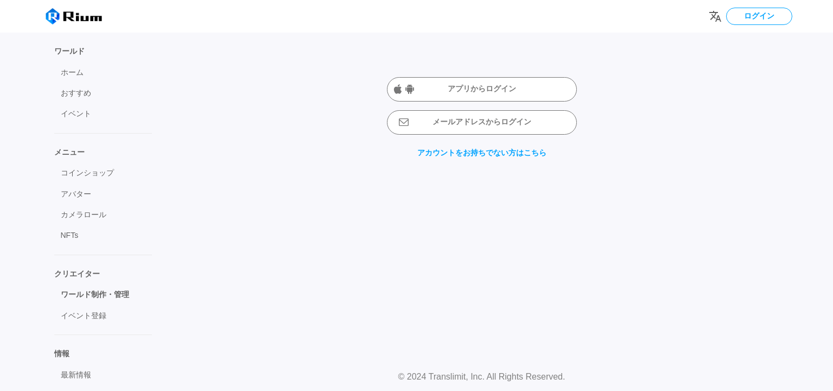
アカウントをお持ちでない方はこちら (481, 152)
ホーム (72, 72)
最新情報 (76, 374)
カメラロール (83, 214)
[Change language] (715, 16)
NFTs (70, 235)
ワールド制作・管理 (95, 294)
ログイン (759, 15)
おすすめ (76, 93)
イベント (76, 113)
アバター (76, 194)
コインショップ (87, 172)
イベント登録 (83, 315)
